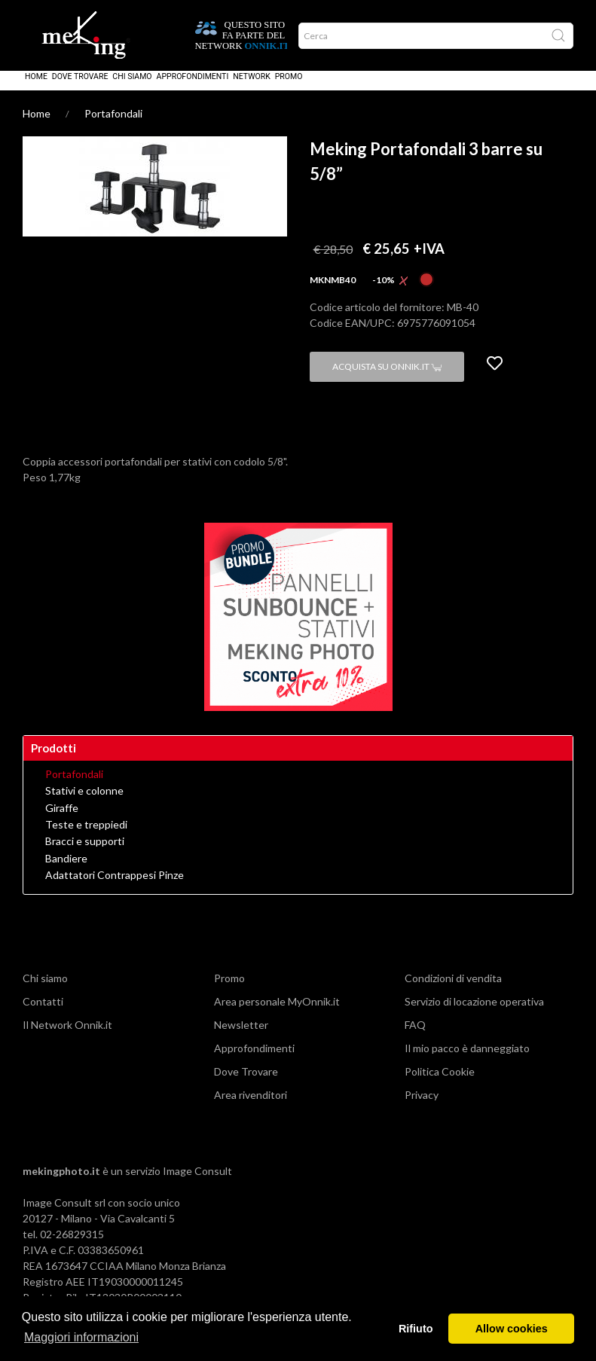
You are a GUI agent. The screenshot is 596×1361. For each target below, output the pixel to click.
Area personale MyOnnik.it (277, 1011)
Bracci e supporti (84, 852)
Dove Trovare (80, 87)
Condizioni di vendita (453, 988)
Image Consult (197, 1181)
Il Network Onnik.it (67, 1035)
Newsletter (241, 1035)
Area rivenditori (250, 1105)
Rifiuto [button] (416, 1329)
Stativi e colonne (84, 801)
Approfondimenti (193, 87)
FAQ (415, 1035)
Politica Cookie (440, 1082)
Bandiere (66, 869)
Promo (289, 87)
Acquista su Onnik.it (387, 377)
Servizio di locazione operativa (474, 1011)
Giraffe (61, 819)
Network (251, 87)
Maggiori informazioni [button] (81, 1337)
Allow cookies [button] (511, 1329)
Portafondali (113, 123)
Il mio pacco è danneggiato (467, 1058)
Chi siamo (131, 87)
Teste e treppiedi (86, 835)
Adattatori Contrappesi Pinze (114, 886)
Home (36, 87)
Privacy (422, 1105)
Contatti (43, 1011)
